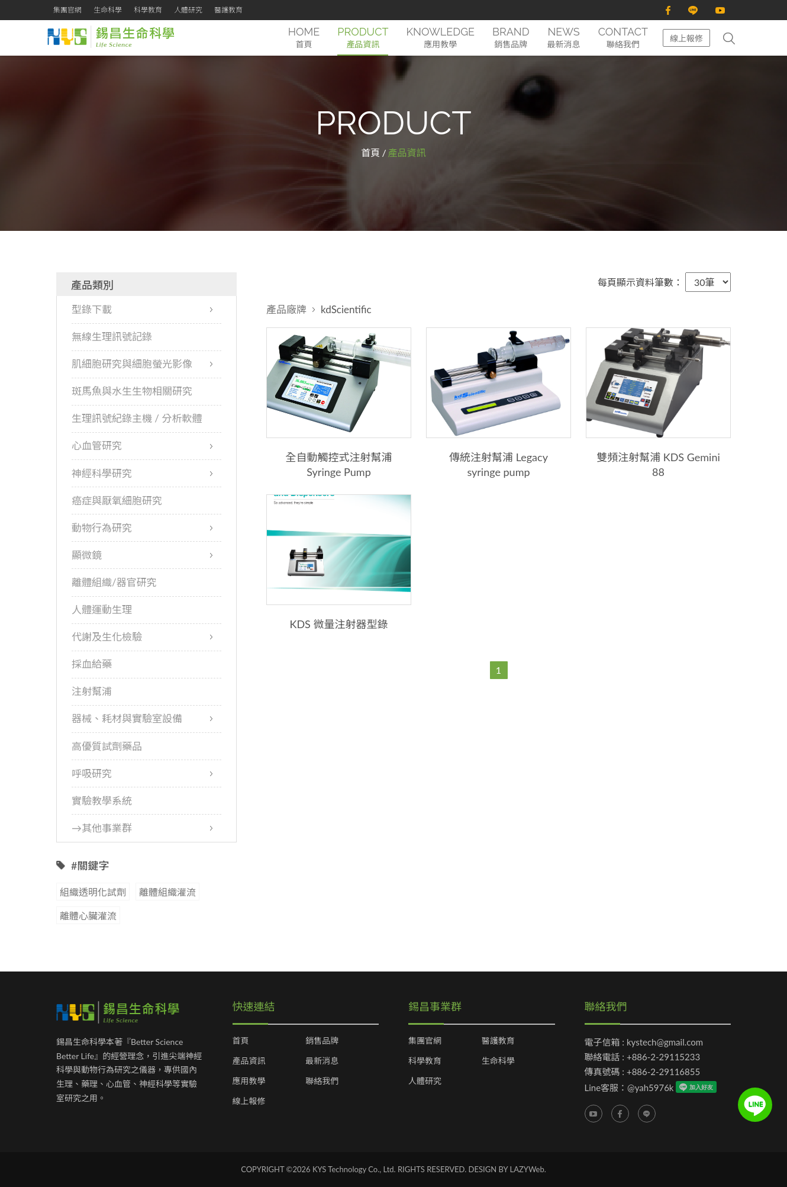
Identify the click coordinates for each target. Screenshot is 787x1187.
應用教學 (249, 1081)
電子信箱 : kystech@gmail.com (644, 1042)
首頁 (370, 152)
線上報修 (686, 38)
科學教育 (148, 9)
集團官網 (67, 9)
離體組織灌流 (167, 892)
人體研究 (188, 9)
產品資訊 (249, 1061)
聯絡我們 (321, 1081)
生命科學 (107, 9)
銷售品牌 (321, 1041)
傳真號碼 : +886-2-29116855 (643, 1071)
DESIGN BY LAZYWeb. (507, 1169)
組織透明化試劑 (93, 892)
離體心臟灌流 (88, 915)
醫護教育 (228, 9)
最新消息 (321, 1061)
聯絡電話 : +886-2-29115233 (643, 1056)
